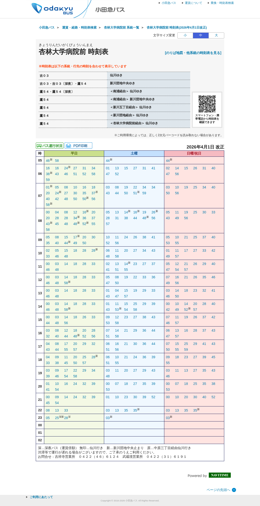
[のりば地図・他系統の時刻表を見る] (193, 53)
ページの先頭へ (218, 490)
